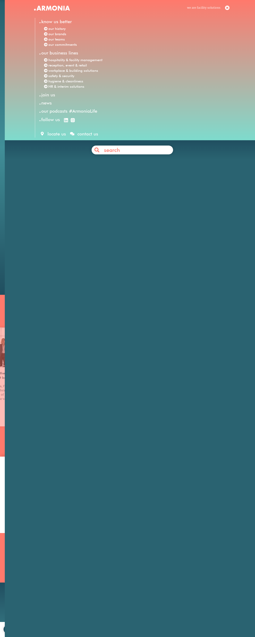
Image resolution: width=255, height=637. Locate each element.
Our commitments (42, 583)
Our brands (37, 573)
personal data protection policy (153, 623)
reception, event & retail (179, 142)
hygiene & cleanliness (121, 147)
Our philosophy (174, 569)
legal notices (121, 623)
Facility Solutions (77, 137)
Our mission (37, 564)
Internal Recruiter (97, 166)
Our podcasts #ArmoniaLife (48, 588)
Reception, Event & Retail (114, 569)
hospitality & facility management (129, 142)
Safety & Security (109, 583)
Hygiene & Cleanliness (112, 573)
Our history (37, 569)
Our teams (36, 578)
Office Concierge (74, 231)
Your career (172, 573)
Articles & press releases (181, 588)
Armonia (53, 137)
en (170, 10)
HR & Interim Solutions (113, 578)
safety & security (87, 147)
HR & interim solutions (166, 147)
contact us (102, 623)
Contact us (134, 258)
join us (86, 623)
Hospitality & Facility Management (121, 564)
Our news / (48, 85)
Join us (168, 564)
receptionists (104, 241)
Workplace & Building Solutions (119, 588)
